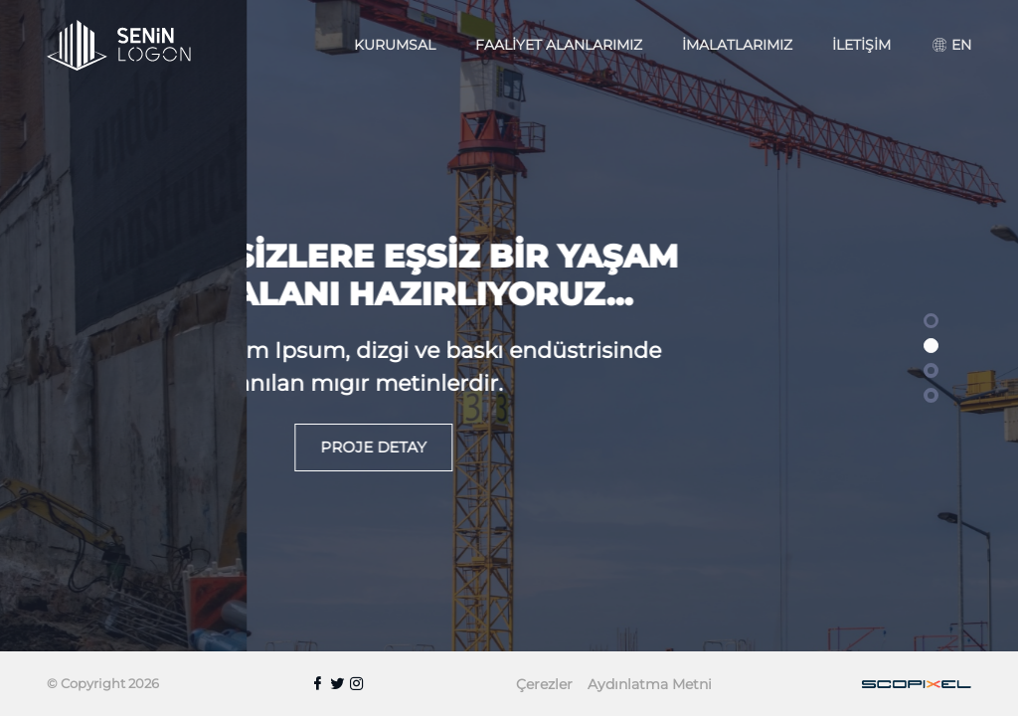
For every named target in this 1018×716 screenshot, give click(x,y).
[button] (931, 320)
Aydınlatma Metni (650, 684)
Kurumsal (394, 45)
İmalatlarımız (737, 45)
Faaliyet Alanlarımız (558, 45)
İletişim (861, 45)
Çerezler (544, 684)
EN (952, 45)
